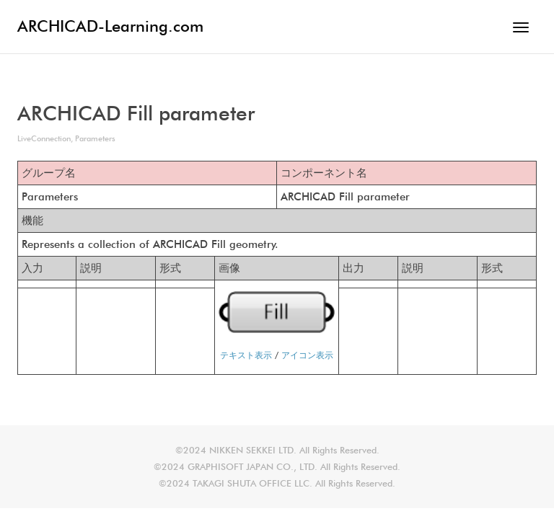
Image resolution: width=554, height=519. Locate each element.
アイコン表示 (307, 355)
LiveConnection (44, 138)
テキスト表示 (246, 355)
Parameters (95, 138)
